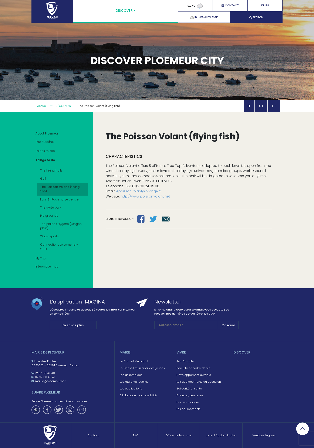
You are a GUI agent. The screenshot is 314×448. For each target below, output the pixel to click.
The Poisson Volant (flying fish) (60, 189)
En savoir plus (73, 325)
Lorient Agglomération (221, 435)
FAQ (135, 435)
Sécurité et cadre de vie (193, 368)
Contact (230, 5)
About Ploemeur (47, 134)
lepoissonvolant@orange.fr (138, 191)
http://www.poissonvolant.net (145, 196)
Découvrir (63, 106)
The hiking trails (51, 171)
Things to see (59, 151)
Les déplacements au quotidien (198, 382)
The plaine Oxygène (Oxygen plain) (61, 226)
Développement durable (193, 375)
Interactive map (204, 17)
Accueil (42, 106)
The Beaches (59, 142)
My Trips (41, 258)
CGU (212, 313)
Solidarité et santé (189, 388)
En (267, 5)
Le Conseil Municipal (134, 361)
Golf (43, 179)
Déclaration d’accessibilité (138, 395)
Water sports (49, 236)
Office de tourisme (178, 435)
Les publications (131, 388)
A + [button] (261, 106)
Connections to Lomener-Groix (59, 247)
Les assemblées (131, 375)
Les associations (187, 402)
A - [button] (274, 106)
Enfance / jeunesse (189, 395)
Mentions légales (264, 435)
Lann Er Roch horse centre (59, 200)
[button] (248, 106)
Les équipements (188, 409)
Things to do (59, 160)
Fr (262, 5)
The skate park (50, 208)
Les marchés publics (134, 382)
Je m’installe (185, 361)
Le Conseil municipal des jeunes (142, 368)
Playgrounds (49, 216)
